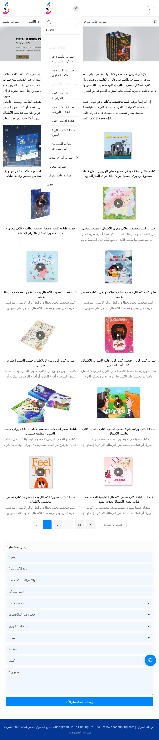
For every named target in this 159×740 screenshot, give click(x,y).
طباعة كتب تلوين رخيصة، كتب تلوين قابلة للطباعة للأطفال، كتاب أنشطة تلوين (118, 363)
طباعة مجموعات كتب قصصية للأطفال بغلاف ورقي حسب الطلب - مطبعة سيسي (40, 431)
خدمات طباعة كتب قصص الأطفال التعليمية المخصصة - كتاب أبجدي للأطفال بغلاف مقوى (118, 499)
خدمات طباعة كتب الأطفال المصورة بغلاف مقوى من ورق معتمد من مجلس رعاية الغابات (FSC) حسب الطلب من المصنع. (40, 173)
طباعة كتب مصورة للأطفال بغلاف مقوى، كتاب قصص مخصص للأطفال (40, 499)
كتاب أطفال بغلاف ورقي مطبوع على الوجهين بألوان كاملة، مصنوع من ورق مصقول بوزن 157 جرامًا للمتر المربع (118, 173)
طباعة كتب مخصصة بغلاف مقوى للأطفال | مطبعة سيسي (118, 228)
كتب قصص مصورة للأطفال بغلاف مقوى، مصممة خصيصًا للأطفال (40, 294)
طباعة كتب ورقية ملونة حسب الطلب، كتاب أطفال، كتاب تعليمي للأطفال (118, 431)
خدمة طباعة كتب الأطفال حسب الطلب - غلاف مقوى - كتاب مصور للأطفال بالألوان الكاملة (40, 231)
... (68, 522)
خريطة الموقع (146, 726)
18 (79, 524)
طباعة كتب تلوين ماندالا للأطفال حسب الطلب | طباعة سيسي (40, 363)
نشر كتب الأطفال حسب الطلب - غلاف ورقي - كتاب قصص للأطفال (118, 294)
